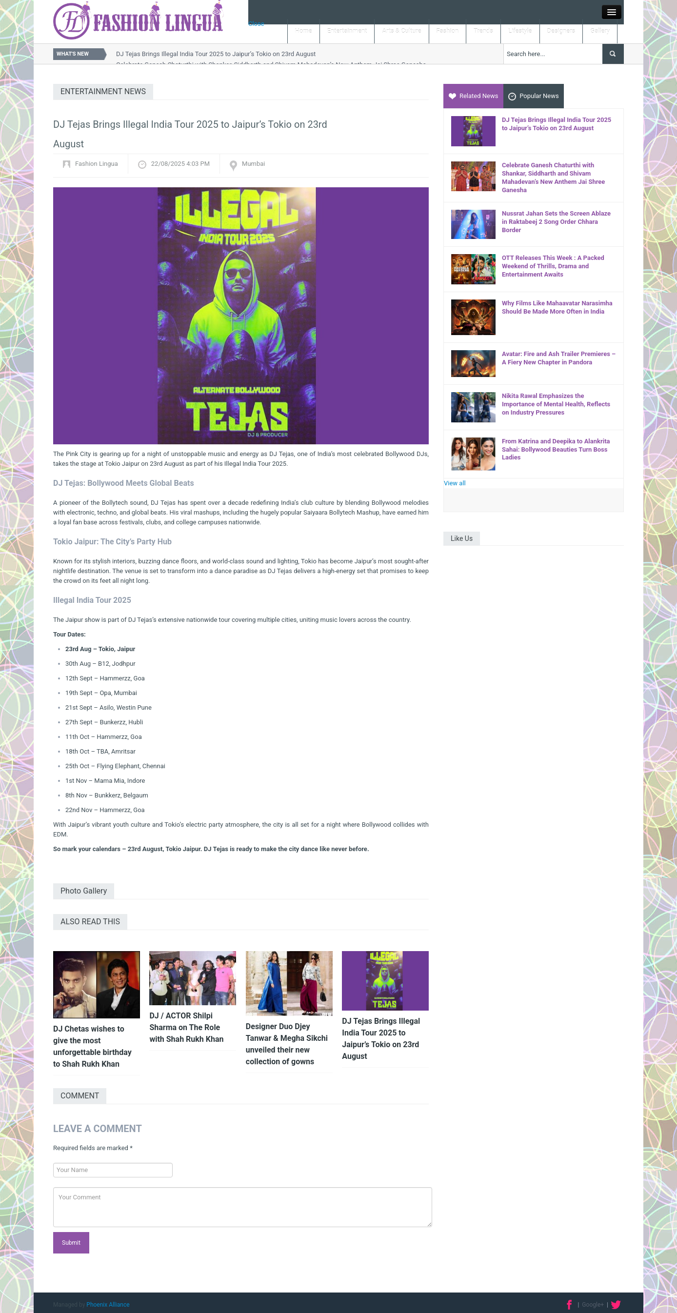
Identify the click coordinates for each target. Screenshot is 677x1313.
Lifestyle (520, 31)
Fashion (448, 31)
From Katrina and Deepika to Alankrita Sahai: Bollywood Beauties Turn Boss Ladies (556, 449)
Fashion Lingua (96, 163)
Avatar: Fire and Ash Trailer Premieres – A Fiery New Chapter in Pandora (559, 358)
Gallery (600, 31)
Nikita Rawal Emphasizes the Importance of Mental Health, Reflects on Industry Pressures (556, 404)
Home (303, 31)
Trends (483, 31)
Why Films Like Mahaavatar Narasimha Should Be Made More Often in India (557, 307)
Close (256, 23)
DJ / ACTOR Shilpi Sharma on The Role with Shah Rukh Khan (186, 1027)
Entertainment (347, 31)
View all (455, 483)
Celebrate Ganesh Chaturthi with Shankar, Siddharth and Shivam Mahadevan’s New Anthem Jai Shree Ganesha (553, 177)
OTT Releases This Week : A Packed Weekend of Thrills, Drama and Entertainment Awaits (553, 266)
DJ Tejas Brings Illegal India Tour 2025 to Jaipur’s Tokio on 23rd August (216, 54)
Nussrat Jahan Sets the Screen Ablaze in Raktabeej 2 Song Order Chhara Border (556, 222)
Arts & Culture (401, 31)
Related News (473, 95)
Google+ (593, 1304)
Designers (561, 31)
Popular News (533, 96)
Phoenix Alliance (107, 1304)
